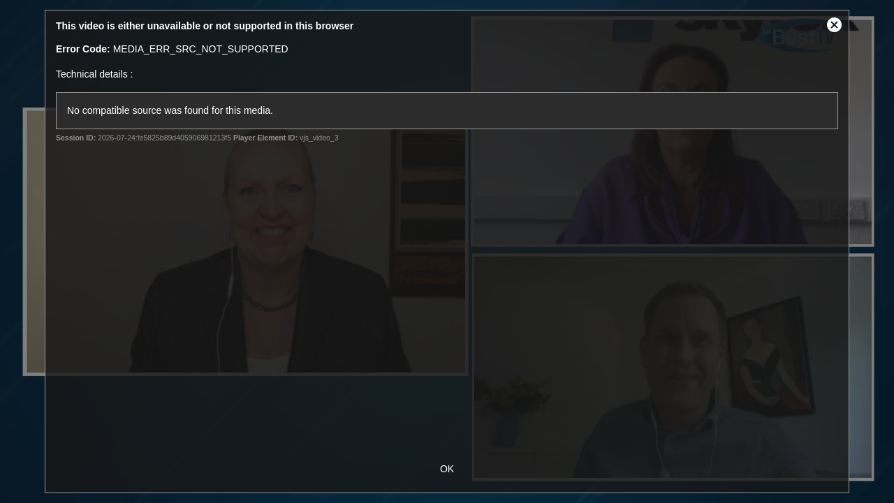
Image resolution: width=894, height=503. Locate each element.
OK (447, 468)
